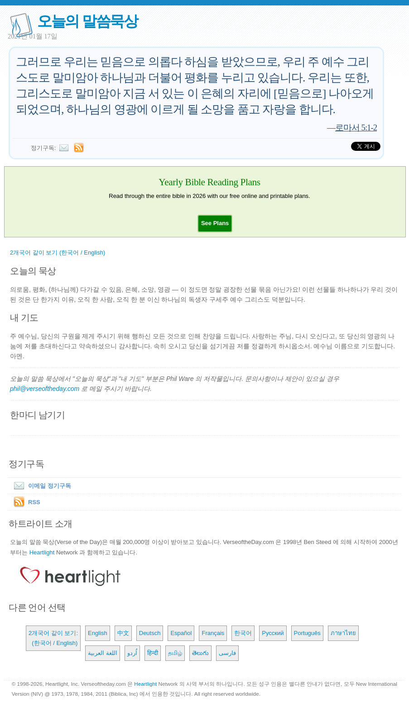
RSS (34, 502)
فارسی (227, 653)
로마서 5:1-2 (356, 127)
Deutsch (150, 633)
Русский (273, 633)
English (97, 633)
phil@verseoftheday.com (44, 388)
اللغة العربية (102, 653)
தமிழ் (175, 653)
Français (213, 633)
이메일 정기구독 (40, 485)
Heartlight (42, 552)
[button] (214, 223)
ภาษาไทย (343, 633)
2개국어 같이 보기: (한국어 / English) (53, 638)
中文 (123, 633)
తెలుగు (200, 653)
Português (307, 633)
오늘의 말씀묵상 (87, 21)
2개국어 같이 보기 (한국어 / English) (57, 252)
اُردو (132, 653)
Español (181, 633)
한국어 (243, 633)
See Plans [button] (215, 223)
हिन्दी (152, 653)
